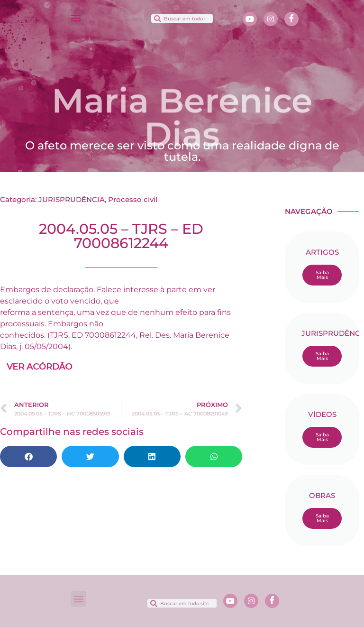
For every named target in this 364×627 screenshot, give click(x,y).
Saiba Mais (322, 274)
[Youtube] (250, 19)
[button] (75, 17)
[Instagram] (271, 19)
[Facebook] (291, 19)
